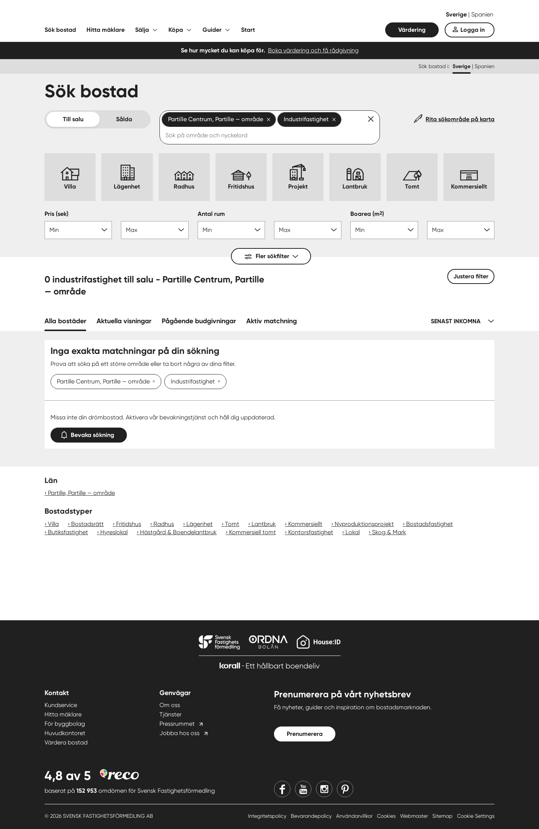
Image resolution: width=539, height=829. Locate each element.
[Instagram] (324, 789)
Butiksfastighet (68, 532)
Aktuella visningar (124, 321)
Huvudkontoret (65, 733)
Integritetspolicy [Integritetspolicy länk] (268, 816)
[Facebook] (282, 789)
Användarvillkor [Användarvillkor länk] (355, 816)
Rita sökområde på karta (460, 119)
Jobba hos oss (179, 733)
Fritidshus (128, 523)
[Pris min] (78, 230)
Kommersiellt (305, 523)
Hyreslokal (114, 532)
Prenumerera (305, 733)
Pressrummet (177, 723)
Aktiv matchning (271, 321)
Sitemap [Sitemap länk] (443, 816)
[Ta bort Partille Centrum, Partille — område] (152, 382)
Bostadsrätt (87, 523)
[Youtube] (303, 789)
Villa (53, 523)
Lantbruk (264, 523)
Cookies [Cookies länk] (387, 816)
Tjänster (170, 714)
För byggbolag (65, 723)
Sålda (124, 119)
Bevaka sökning (88, 433)
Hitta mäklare (105, 29)
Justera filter (470, 276)
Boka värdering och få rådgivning (313, 50)
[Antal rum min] (231, 230)
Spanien (482, 14)
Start (248, 29)
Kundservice (61, 705)
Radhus (163, 523)
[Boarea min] (384, 230)
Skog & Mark (389, 532)
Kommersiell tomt (252, 532)
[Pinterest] (345, 789)
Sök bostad (60, 29)
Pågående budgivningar (199, 321)
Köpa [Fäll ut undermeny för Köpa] (175, 29)
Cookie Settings (475, 816)
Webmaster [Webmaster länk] (414, 816)
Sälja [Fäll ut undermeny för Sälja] (142, 29)
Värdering (412, 29)
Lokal (352, 532)
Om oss (169, 705)
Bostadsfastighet (429, 523)
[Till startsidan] (119, 14)
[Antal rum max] (307, 230)
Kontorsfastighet (310, 532)
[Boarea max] (460, 230)
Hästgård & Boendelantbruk (178, 532)
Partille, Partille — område (81, 492)
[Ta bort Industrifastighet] (217, 382)
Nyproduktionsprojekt (364, 523)
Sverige (457, 14)
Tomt (232, 523)
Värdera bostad (66, 742)
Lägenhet (199, 523)
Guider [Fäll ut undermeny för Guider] (212, 29)
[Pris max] (154, 230)
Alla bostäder (65, 321)
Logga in (472, 29)
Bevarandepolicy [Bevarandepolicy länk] (312, 816)
